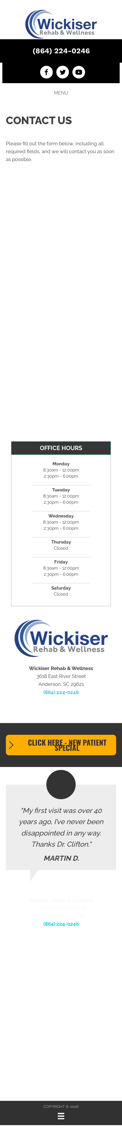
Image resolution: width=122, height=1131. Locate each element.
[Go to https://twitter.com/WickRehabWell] (62, 73)
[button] (61, 745)
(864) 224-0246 (61, 51)
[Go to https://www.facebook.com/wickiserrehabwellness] (46, 73)
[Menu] (61, 1116)
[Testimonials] (61, 827)
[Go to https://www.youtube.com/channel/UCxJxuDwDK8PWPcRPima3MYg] (78, 73)
